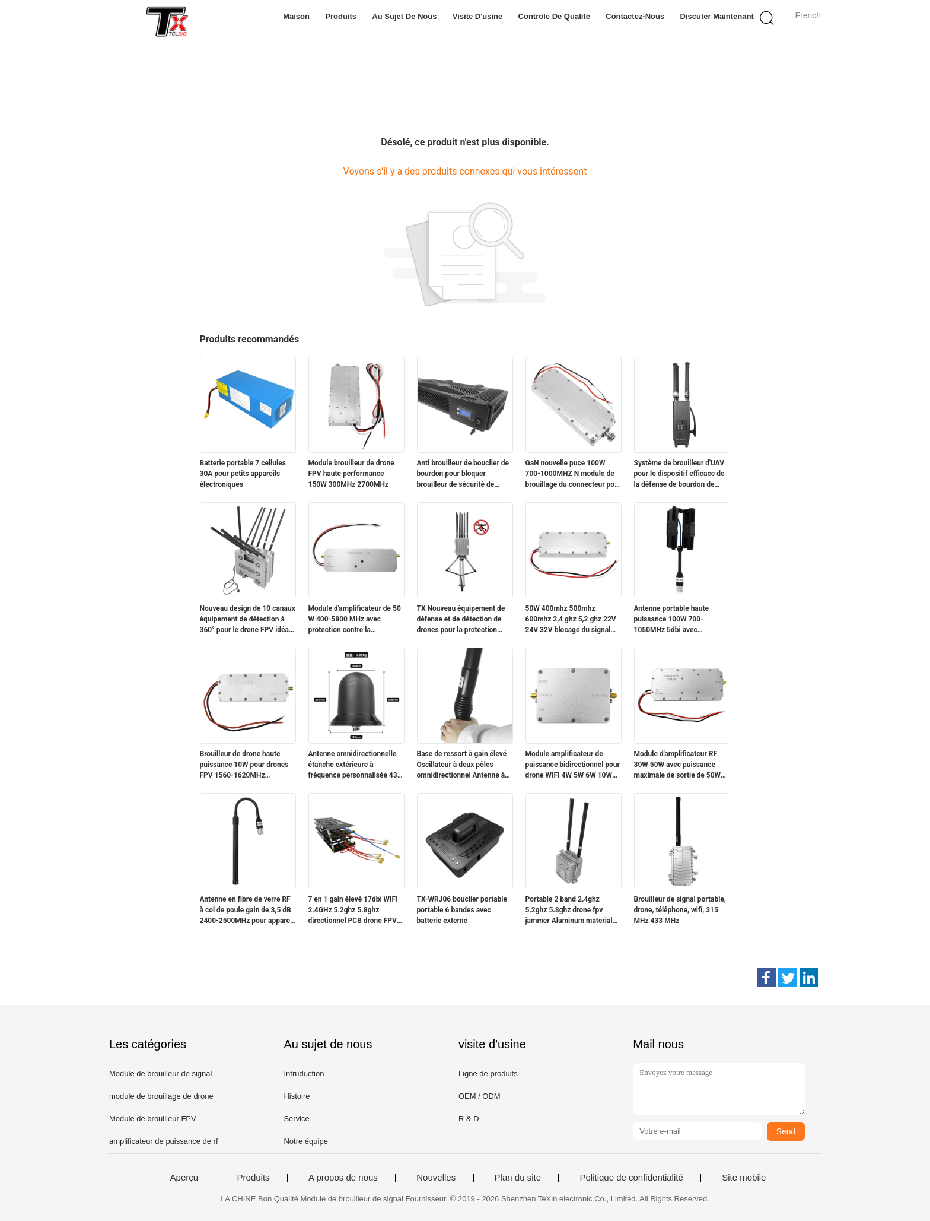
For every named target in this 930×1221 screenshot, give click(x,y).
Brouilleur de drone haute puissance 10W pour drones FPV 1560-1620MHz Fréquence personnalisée (244, 765)
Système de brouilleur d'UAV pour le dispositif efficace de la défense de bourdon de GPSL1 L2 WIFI (679, 474)
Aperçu (184, 1178)
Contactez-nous (635, 16)
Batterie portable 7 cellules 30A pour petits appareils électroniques (243, 474)
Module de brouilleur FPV (152, 1118)
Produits (340, 16)
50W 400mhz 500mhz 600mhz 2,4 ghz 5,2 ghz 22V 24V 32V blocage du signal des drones (570, 619)
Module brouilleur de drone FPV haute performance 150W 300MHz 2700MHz (351, 474)
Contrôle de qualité (554, 16)
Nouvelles (436, 1178)
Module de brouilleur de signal (160, 1073)
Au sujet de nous (404, 16)
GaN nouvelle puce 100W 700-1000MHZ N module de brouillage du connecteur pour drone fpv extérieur (573, 474)
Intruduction (304, 1073)
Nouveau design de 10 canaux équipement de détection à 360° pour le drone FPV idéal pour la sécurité (247, 619)
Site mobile (744, 1178)
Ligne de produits (488, 1073)
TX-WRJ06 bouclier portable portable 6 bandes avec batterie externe (462, 910)
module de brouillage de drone (161, 1096)
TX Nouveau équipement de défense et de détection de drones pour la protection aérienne (461, 619)
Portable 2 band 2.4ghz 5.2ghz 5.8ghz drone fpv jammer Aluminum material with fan (569, 910)
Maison (296, 16)
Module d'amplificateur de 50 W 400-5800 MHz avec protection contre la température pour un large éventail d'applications (354, 619)
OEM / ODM (479, 1096)
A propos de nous (343, 1178)
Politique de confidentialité (631, 1178)
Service (296, 1118)
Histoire (297, 1096)
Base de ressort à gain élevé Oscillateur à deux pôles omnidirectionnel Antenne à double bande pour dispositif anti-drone (462, 765)
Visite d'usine (478, 16)
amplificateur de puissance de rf (163, 1141)
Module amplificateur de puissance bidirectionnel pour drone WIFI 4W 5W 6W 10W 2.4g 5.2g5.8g (572, 765)
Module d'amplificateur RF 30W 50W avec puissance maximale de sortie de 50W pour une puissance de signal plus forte (680, 765)
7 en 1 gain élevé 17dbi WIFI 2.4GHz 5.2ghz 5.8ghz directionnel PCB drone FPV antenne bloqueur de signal (353, 910)
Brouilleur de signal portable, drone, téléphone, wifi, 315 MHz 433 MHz (680, 910)
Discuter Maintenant (717, 16)
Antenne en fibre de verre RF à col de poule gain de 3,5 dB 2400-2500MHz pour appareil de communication (247, 910)
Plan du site (518, 1178)
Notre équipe (305, 1141)
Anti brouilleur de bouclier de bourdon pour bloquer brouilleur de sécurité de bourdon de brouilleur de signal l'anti (463, 474)
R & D (468, 1118)
